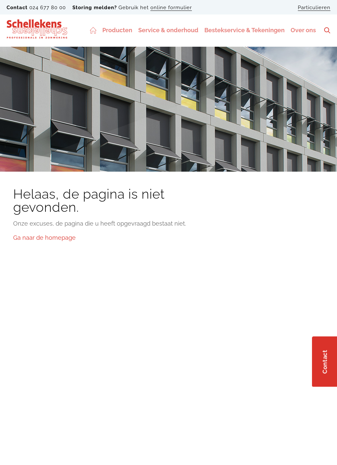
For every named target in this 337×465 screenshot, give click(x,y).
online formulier (171, 8)
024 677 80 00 (47, 8)
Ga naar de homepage (44, 237)
